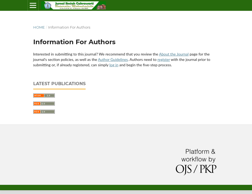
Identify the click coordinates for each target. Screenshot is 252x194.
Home (39, 27)
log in (113, 65)
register (163, 59)
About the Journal (174, 54)
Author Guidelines (113, 59)
